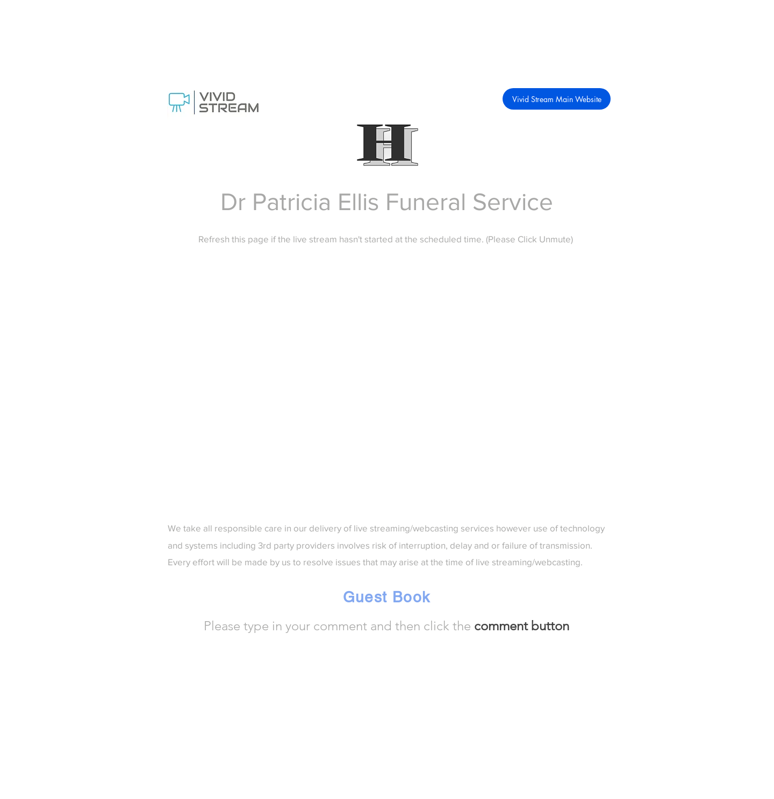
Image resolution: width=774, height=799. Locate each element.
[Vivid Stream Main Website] (557, 99)
